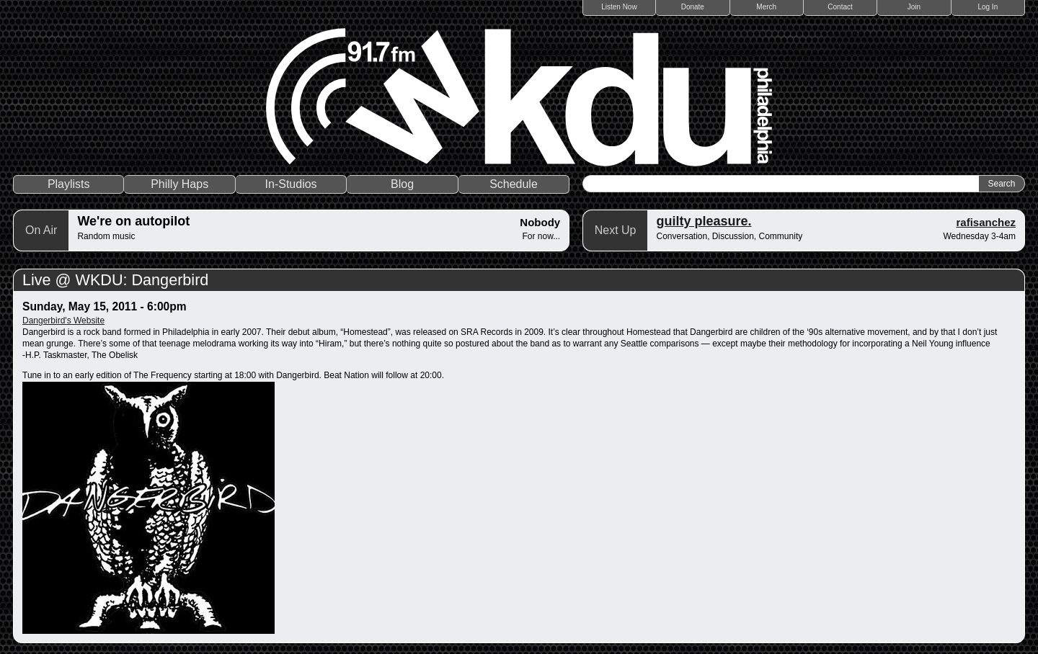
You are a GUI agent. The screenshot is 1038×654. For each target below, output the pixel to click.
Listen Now (618, 7)
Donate (692, 7)
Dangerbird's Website (63, 320)
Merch (766, 7)
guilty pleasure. (703, 221)
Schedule (513, 184)
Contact (840, 7)
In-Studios (291, 184)
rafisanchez (986, 222)
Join (914, 7)
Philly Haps (179, 184)
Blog (402, 184)
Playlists (69, 184)
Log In (987, 7)
